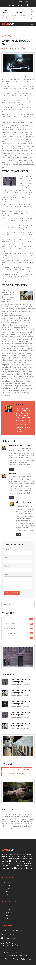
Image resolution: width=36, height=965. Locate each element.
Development (16, 769)
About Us (5, 885)
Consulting (21, 774)
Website (7, 566)
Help (29, 959)
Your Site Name (11, 953)
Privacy (7, 959)
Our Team (5, 891)
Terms (15, 959)
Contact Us (6, 894)
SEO (4, 774)
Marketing (27, 769)
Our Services (6, 888)
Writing (11, 774)
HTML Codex (22, 955)
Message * (8, 574)
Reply (11, 469)
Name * (7, 549)
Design (5, 769)
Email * (6, 558)
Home (4, 882)
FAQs (23, 959)
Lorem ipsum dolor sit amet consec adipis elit (20, 681)
